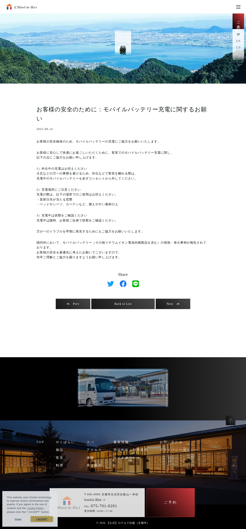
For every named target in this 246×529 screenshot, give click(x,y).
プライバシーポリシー (179, 449)
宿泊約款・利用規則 (131, 449)
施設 (60, 449)
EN (238, 41)
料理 (60, 465)
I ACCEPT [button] (41, 519)
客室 (60, 457)
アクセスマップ (123, 388)
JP (238, 34)
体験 (90, 457)
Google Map (94, 499)
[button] (51, 512)
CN (238, 47)
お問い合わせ (171, 442)
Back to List (123, 303)
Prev (73, 303)
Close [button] (18, 519)
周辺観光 (94, 465)
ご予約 (238, 21)
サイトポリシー (127, 457)
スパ (90, 442)
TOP (40, 442)
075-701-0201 (104, 506)
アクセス (94, 449)
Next (172, 303)
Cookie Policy (35, 508)
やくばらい (65, 442)
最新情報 (121, 442)
